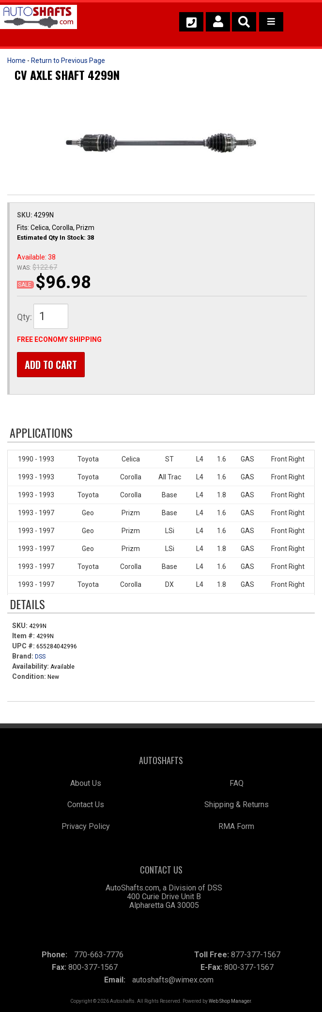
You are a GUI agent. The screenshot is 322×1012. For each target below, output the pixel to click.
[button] (244, 21)
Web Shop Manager (230, 1001)
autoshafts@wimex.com (173, 979)
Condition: (29, 676)
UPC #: (24, 646)
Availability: (30, 666)
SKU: (25, 215)
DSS (40, 656)
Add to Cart (51, 364)
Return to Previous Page (68, 60)
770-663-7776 (98, 954)
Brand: (22, 656)
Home (16, 60)
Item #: (24, 636)
